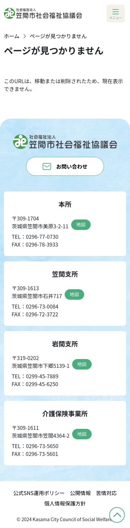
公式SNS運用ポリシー (39, 493)
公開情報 (80, 493)
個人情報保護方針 (65, 503)
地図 (80, 224)
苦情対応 (106, 493)
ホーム (12, 36)
